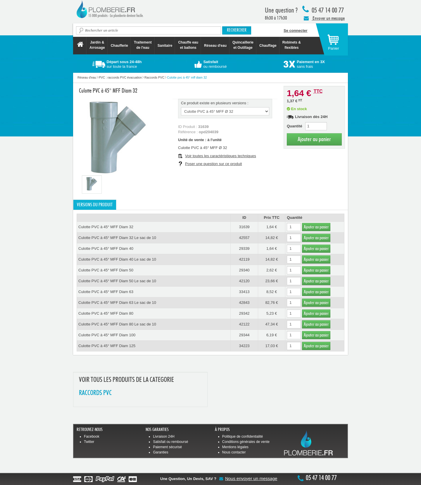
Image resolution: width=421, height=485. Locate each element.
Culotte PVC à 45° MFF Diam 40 (105, 248)
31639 (244, 227)
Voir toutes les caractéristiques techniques (220, 156)
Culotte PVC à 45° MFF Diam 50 (105, 270)
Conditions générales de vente (246, 442)
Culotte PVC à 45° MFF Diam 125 (106, 346)
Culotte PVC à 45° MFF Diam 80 (105, 313)
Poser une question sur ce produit (213, 164)
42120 (244, 281)
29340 (244, 270)
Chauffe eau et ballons (188, 45)
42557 (244, 237)
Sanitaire (165, 46)
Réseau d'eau (215, 46)
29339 (244, 248)
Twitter (89, 442)
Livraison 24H (163, 436)
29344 (244, 335)
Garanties (160, 452)
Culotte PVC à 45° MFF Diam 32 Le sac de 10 (117, 237)
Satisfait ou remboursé (170, 442)
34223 (244, 346)
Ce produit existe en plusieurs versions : (215, 103)
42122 (244, 324)
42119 (244, 259)
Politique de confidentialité (242, 436)
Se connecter (296, 30)
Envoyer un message (324, 18)
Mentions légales (235, 447)
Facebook (91, 436)
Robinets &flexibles (291, 45)
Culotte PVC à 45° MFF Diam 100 (106, 335)
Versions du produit (95, 204)
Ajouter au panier (314, 139)
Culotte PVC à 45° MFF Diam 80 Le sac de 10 (117, 324)
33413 (244, 292)
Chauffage (268, 46)
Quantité (294, 126)
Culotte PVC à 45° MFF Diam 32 (105, 227)
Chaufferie (119, 46)
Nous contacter (234, 452)
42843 (244, 302)
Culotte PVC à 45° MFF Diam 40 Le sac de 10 (117, 259)
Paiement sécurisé (167, 447)
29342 (244, 313)
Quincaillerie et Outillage (242, 45)
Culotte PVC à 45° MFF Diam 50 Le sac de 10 (117, 281)
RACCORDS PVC (95, 393)
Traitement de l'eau (143, 45)
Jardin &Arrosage (97, 45)
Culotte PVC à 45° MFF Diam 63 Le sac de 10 (117, 302)
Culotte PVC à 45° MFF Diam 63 (105, 292)
